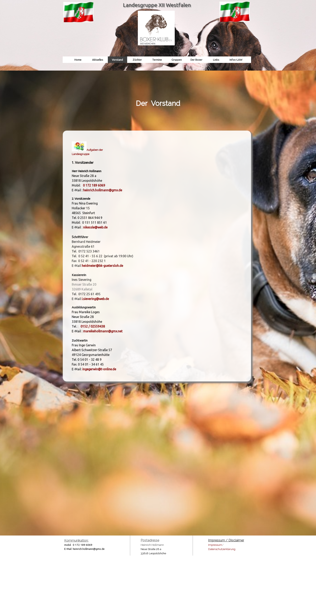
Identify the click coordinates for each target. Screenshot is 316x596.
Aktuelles (97, 59)
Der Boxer (196, 59)
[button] (101, 192)
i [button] (90, 293)
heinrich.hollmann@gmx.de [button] (108, 196)
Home (77, 59)
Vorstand (117, 59)
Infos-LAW (236, 59)
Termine (157, 59)
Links (216, 59)
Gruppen (177, 59)
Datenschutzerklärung (221, 549)
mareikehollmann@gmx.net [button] (108, 322)
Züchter (137, 59)
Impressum (215, 544)
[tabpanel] (158, 95)
